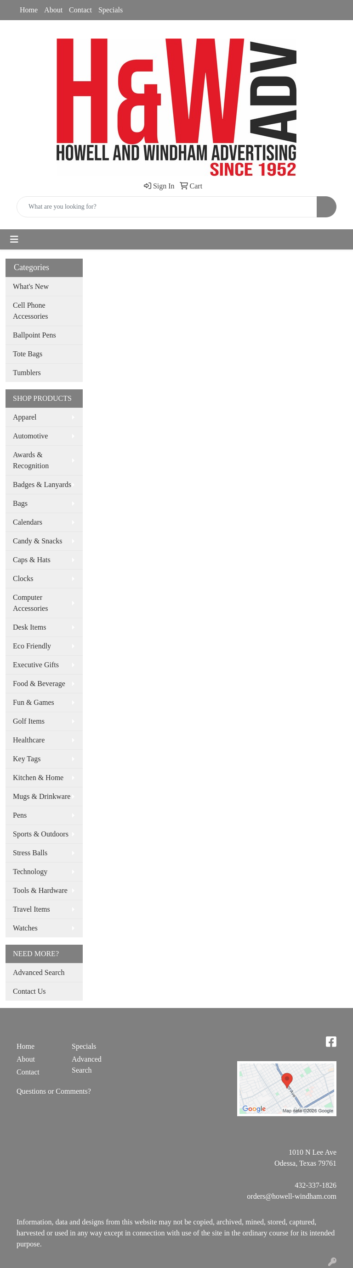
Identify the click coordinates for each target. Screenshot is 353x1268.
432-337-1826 (315, 1185)
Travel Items (31, 909)
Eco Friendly (32, 646)
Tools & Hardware (40, 890)
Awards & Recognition (31, 460)
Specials (110, 10)
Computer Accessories (30, 602)
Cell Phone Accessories (30, 310)
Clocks (23, 578)
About (53, 10)
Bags (20, 503)
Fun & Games (33, 702)
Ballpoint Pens (34, 335)
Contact (80, 10)
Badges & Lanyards (42, 484)
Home (29, 10)
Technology (30, 871)
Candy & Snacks (38, 541)
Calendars (27, 522)
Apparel (25, 417)
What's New (31, 286)
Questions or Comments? (54, 1091)
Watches (25, 928)
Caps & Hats (32, 560)
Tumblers (27, 373)
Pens (20, 815)
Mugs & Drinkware (41, 796)
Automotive (30, 436)
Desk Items (29, 627)
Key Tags (26, 759)
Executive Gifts (36, 665)
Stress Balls (30, 853)
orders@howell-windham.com (291, 1196)
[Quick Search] (167, 206)
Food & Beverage (39, 683)
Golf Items (29, 721)
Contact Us (29, 991)
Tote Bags (27, 354)
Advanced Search (38, 972)
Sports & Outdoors (40, 834)
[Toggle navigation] (14, 239)
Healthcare (29, 740)
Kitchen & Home (38, 777)
